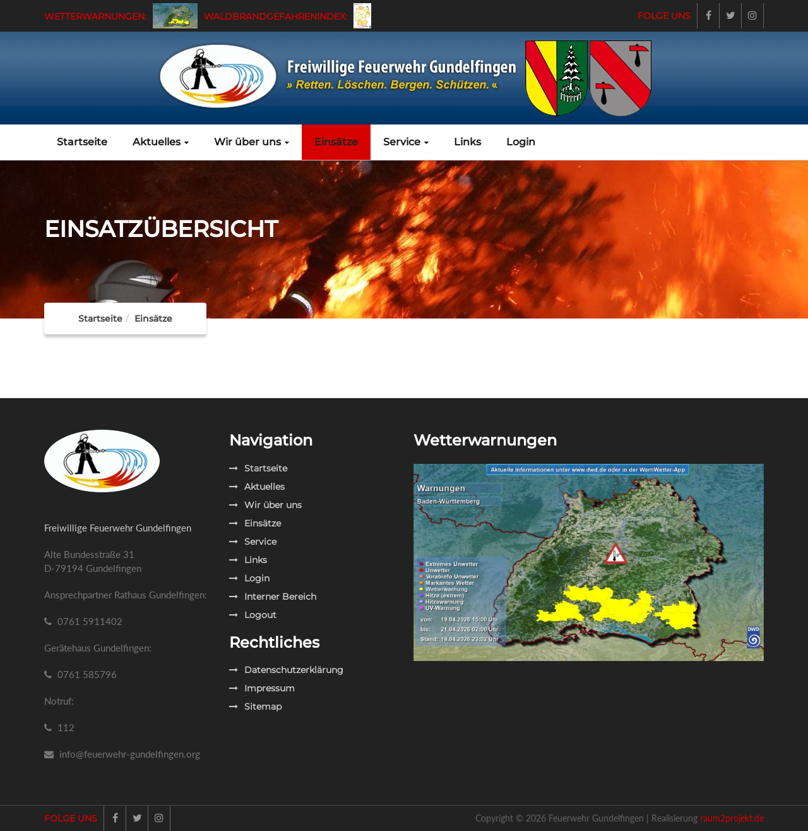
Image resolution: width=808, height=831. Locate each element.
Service (406, 142)
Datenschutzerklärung (286, 670)
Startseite (82, 142)
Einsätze (336, 142)
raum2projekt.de (732, 818)
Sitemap (255, 706)
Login (520, 142)
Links (467, 142)
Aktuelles (161, 142)
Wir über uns (251, 142)
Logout (252, 615)
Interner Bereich (272, 596)
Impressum (262, 688)
